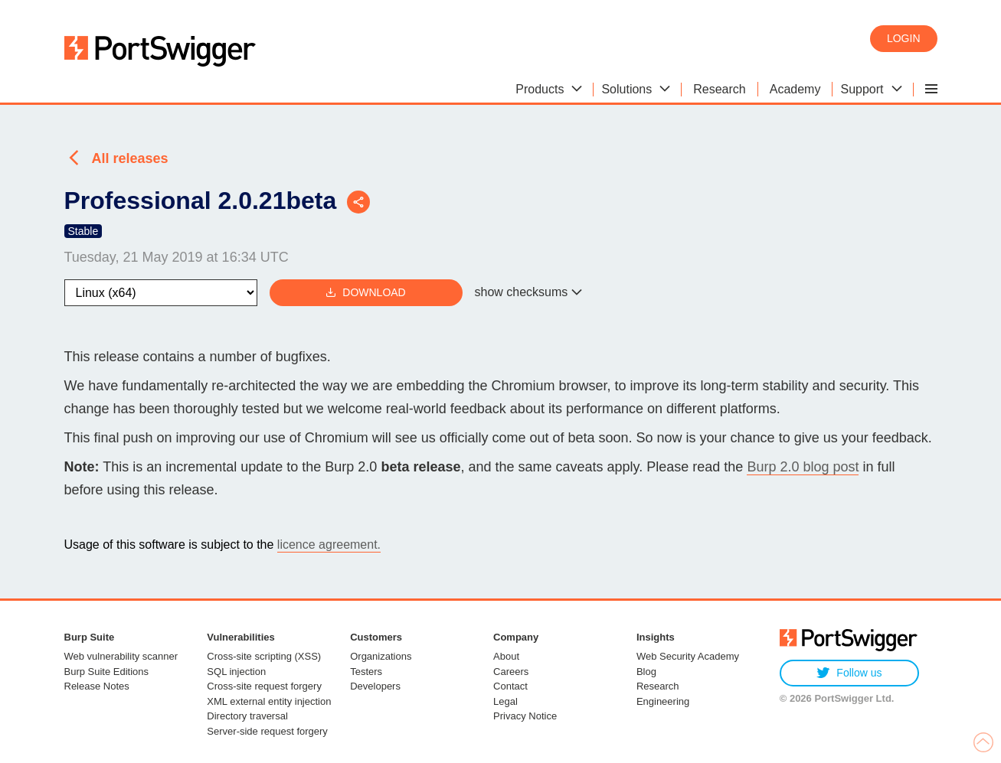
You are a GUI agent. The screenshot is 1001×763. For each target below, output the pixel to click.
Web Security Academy (687, 656)
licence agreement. (329, 544)
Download (365, 292)
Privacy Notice (525, 716)
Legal (505, 701)
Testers (366, 671)
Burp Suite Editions (106, 671)
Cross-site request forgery (264, 686)
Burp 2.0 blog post (803, 466)
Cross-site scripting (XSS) (264, 656)
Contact (510, 686)
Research (657, 686)
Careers (510, 671)
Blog (646, 671)
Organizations (380, 656)
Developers (375, 686)
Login (904, 38)
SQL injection (236, 671)
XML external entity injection (269, 701)
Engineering (662, 701)
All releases (130, 158)
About (506, 656)
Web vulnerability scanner (121, 656)
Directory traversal (247, 716)
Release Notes (96, 686)
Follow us (849, 673)
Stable (83, 231)
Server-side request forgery (267, 731)
